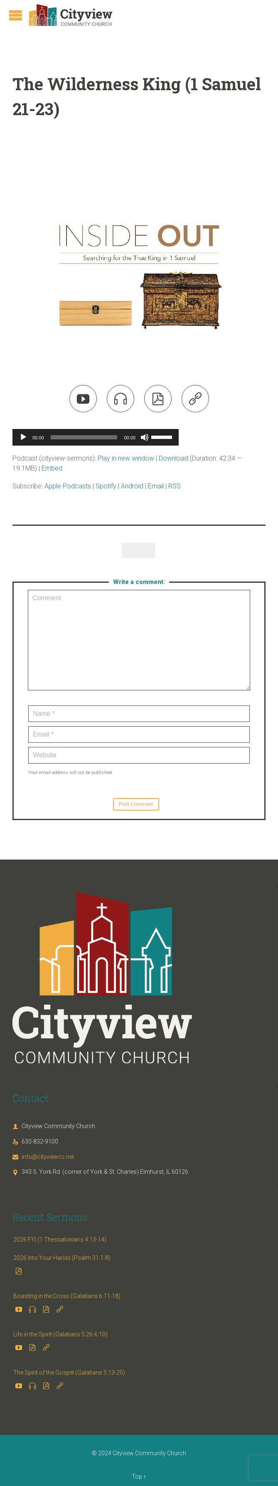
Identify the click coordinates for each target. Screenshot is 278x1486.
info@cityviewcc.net (43, 1156)
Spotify (106, 486)
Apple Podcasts (67, 486)
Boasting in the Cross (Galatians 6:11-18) (67, 1296)
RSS (174, 486)
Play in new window (126, 458)
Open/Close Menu (15, 15)
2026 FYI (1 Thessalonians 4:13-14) (59, 1239)
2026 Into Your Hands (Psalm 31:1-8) (62, 1257)
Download (173, 458)
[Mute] (144, 437)
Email (156, 486)
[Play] (23, 437)
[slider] (84, 437)
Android (132, 486)
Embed (52, 468)
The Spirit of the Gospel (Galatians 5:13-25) (69, 1372)
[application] (95, 437)
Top (137, 1476)
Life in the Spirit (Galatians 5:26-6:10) (60, 1334)
